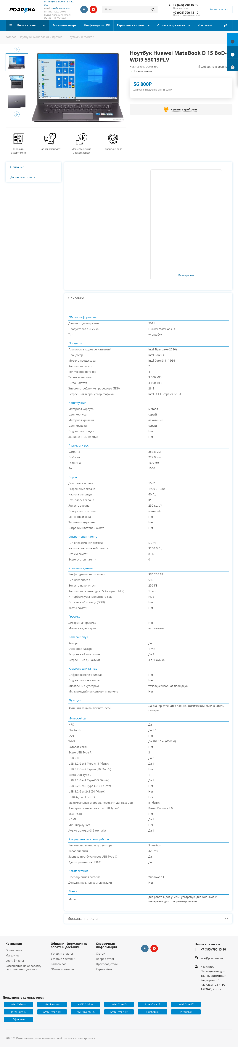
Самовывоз (58, 964)
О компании (14, 950)
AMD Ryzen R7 (119, 1012)
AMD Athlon (85, 1004)
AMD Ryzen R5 (86, 1012)
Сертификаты (15, 960)
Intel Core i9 (18, 1012)
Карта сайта (104, 969)
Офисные (19, 1019)
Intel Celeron (19, 1004)
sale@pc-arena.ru (60, 8)
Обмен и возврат (62, 969)
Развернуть (186, 275)
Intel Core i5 (152, 1004)
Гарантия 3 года (113, 149)
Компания (14, 944)
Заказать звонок (219, 9)
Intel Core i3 (119, 1004)
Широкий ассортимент (18, 150)
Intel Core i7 (186, 1004)
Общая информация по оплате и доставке (69, 945)
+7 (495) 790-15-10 (185, 5)
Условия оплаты (62, 953)
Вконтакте (84, 9)
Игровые (186, 1012)
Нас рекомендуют (50, 149)
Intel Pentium (52, 1004)
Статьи (100, 953)
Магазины (13, 955)
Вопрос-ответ (105, 959)
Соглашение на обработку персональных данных (23, 967)
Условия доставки (63, 959)
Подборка (152, 1012)
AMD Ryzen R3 (52, 1012)
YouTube (93, 9)
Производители (107, 964)
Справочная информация (106, 945)
